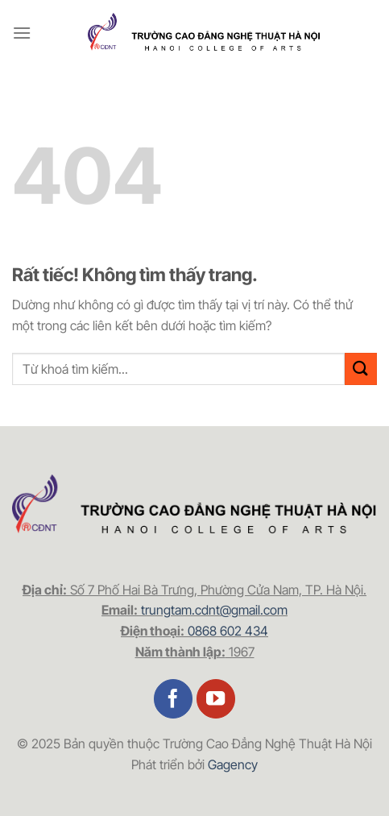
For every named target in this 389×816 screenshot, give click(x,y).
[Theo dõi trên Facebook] (173, 699)
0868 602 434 (228, 631)
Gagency (233, 764)
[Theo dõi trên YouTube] (216, 699)
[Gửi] (361, 368)
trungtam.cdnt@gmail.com (214, 610)
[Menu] (21, 32)
